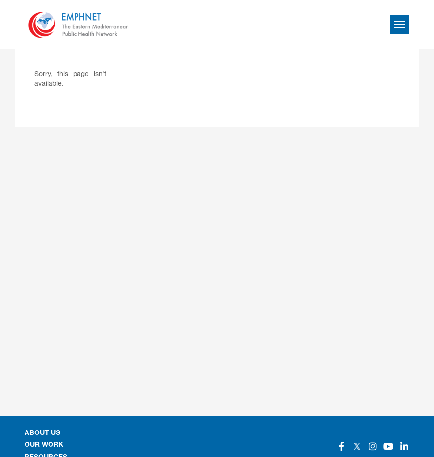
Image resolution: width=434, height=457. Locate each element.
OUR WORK (44, 445)
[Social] (341, 446)
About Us (42, 433)
